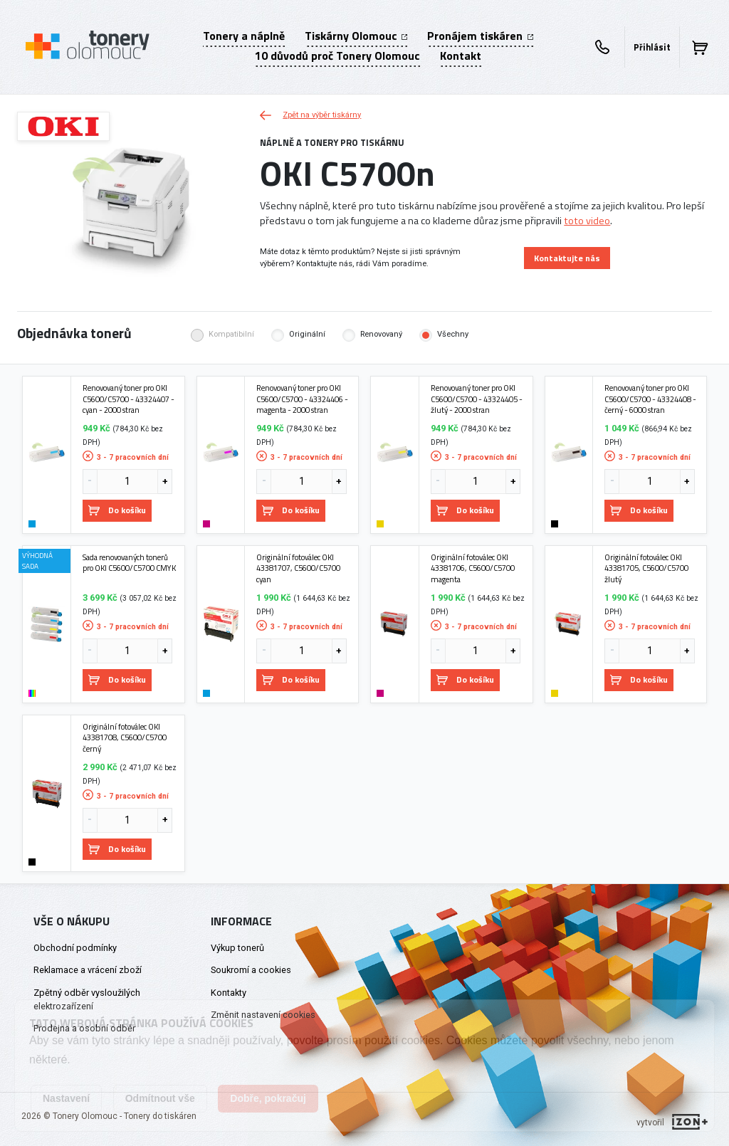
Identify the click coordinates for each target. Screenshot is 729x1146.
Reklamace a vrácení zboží (87, 969)
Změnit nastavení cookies (263, 1014)
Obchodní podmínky (75, 947)
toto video (587, 220)
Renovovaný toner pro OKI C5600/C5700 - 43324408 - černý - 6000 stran (650, 399)
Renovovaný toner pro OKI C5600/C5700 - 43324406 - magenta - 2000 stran (302, 399)
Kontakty (228, 992)
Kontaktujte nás (567, 258)
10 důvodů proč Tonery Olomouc (337, 55)
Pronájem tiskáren (480, 35)
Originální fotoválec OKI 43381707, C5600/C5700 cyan (298, 568)
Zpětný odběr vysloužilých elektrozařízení (86, 999)
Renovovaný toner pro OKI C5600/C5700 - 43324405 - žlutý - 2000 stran (477, 399)
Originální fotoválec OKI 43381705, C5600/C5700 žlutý (646, 568)
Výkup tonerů (237, 947)
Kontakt (460, 55)
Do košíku (117, 510)
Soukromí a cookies (251, 969)
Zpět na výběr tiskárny (310, 115)
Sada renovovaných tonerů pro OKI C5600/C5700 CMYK (129, 563)
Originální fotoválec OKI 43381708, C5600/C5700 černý (125, 738)
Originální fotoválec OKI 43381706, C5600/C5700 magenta (473, 568)
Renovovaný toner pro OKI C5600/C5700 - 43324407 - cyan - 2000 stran (128, 399)
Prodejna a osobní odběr (84, 1028)
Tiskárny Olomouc (356, 35)
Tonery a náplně (244, 35)
